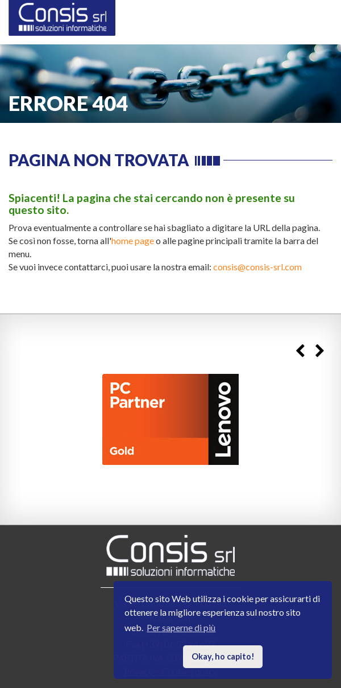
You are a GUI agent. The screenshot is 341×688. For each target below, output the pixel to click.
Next (320, 351)
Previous (300, 351)
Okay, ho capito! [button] (223, 656)
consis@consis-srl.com (257, 266)
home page (132, 240)
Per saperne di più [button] (181, 627)
